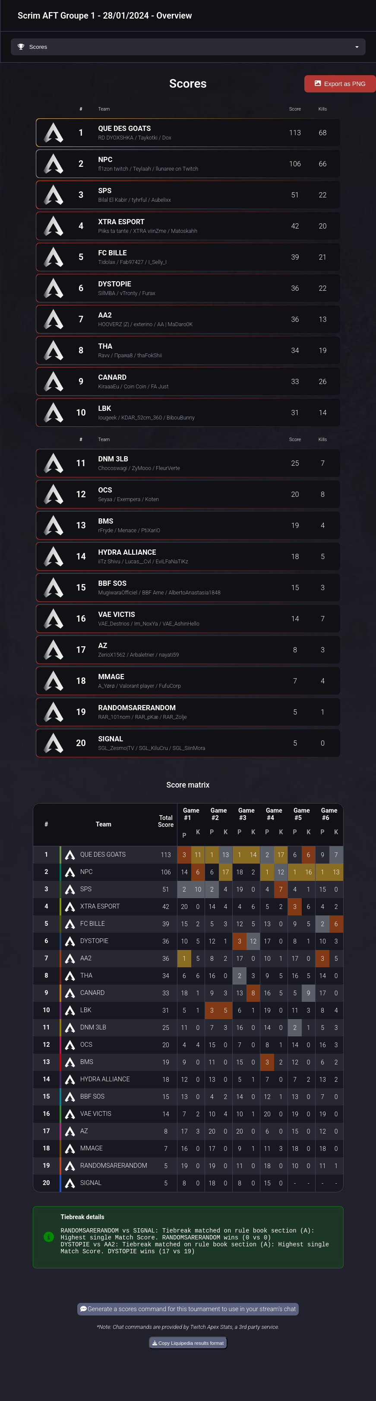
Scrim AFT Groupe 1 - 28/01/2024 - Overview (105, 15)
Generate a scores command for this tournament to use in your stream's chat (188, 1314)
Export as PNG (340, 83)
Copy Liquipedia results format (188, 1348)
